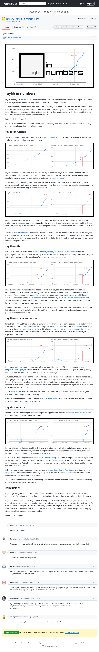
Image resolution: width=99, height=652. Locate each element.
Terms (11, 643)
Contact (49, 643)
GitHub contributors (19, 232)
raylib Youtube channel (49, 399)
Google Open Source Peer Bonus (60, 470)
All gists (51, 4)
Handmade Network (30, 329)
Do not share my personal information (77, 643)
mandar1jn (14, 582)
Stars (31, 27)
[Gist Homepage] (10, 3)
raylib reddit (16, 392)
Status (30, 643)
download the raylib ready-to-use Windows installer (54, 252)
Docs (44, 643)
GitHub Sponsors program (48, 457)
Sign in (81, 3)
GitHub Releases (34, 298)
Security (23, 643)
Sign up (90, 3)
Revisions (18, 27)
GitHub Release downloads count (74, 298)
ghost (12, 525)
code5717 (13, 553)
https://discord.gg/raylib (16, 370)
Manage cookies (59, 643)
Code (6, 27)
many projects (57, 178)
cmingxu (13, 617)
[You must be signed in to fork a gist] (92, 18)
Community (37, 643)
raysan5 (10, 18)
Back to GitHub (61, 4)
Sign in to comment (72, 632)
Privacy (17, 643)
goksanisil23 (14, 598)
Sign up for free (11, 633)
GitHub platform (51, 137)
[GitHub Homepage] (43, 646)
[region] (49, 280)
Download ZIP (91, 27)
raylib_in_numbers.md (28, 18)
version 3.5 (24, 100)
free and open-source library (79, 412)
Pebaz (12, 566)
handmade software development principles (69, 329)
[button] (82, 27)
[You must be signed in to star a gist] (82, 18)
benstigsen (14, 539)
